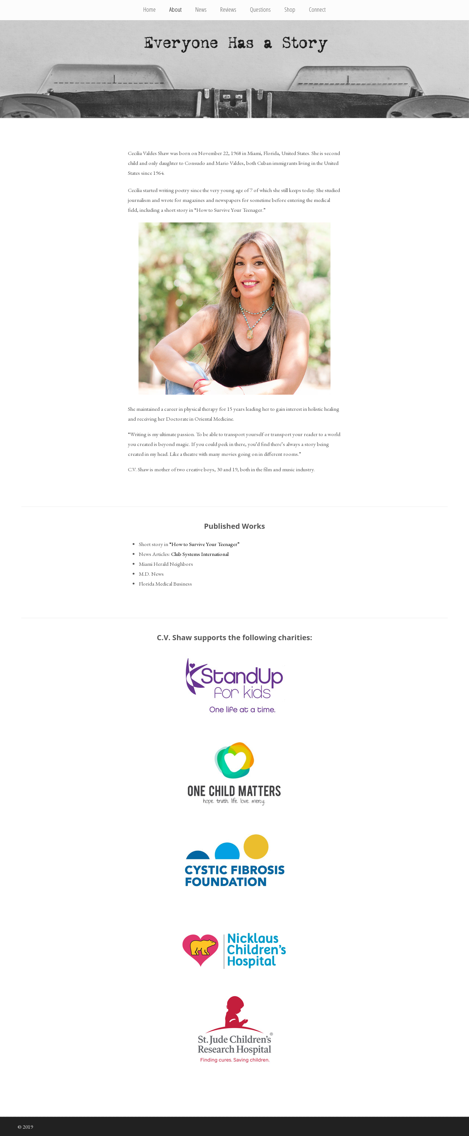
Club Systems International (200, 553)
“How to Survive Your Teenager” (204, 544)
